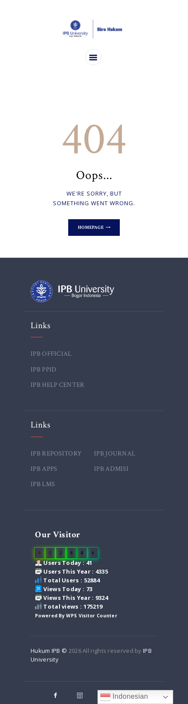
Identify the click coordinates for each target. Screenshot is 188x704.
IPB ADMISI (111, 469)
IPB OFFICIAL (51, 354)
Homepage (91, 227)
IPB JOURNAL (114, 453)
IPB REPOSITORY (56, 453)
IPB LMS (43, 484)
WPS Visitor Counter (91, 616)
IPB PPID (43, 369)
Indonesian (124, 697)
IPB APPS (44, 469)
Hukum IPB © (50, 651)
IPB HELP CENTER (58, 385)
